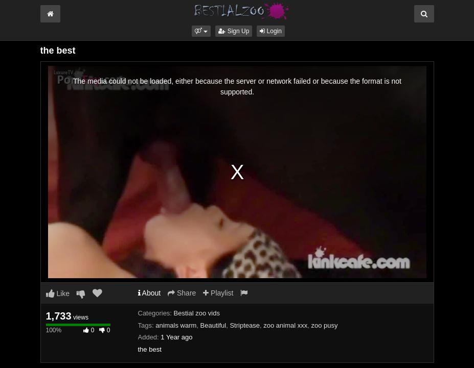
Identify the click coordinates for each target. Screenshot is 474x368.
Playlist (218, 293)
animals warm (175, 325)
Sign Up (233, 31)
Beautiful (213, 325)
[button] (201, 31)
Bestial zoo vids (197, 313)
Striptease (245, 325)
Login (271, 31)
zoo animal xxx (285, 325)
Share (182, 293)
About (149, 293)
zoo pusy (324, 325)
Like (58, 293)
